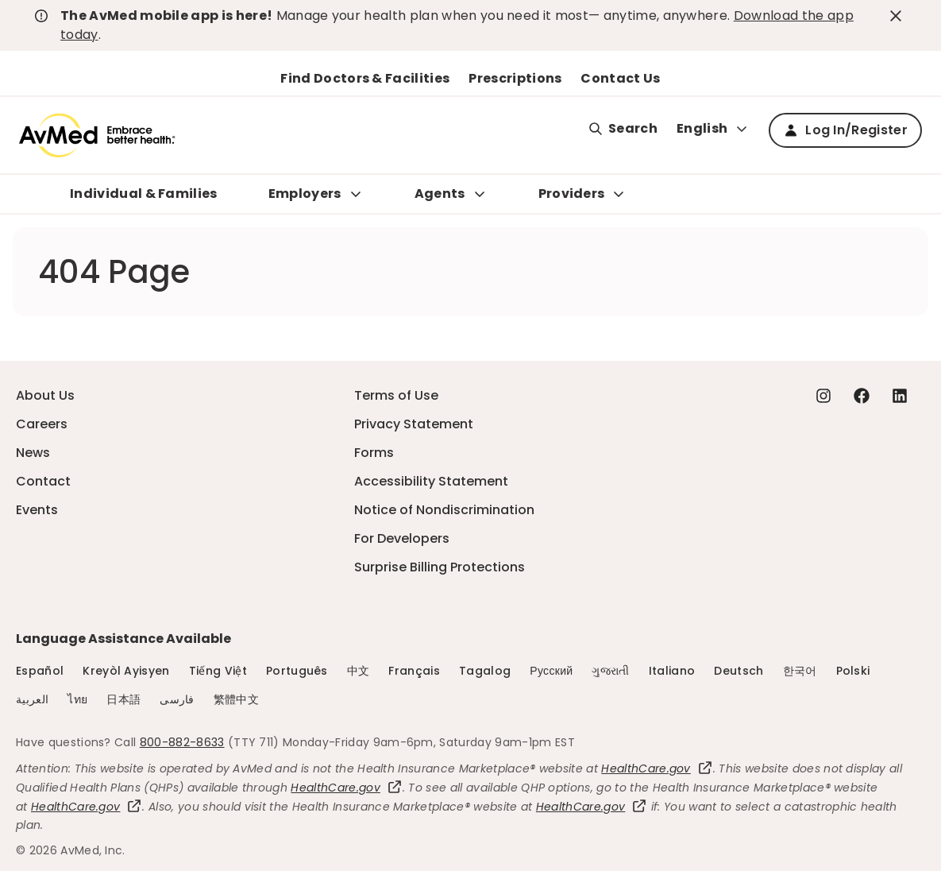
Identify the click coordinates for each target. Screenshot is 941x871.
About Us (45, 395)
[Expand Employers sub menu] (356, 194)
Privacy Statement (413, 424)
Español (40, 671)
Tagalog (485, 671)
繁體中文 (236, 699)
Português (297, 671)
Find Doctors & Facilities (364, 78)
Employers (304, 193)
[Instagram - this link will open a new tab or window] (823, 395)
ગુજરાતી (610, 671)
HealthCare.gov (656, 768)
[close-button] (898, 15)
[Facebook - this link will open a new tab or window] (861, 395)
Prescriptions (515, 78)
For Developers (401, 538)
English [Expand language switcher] (713, 128)
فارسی (177, 699)
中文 (358, 671)
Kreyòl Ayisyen (126, 671)
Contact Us (620, 78)
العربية (32, 699)
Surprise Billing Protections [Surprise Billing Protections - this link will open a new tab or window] (439, 567)
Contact (43, 481)
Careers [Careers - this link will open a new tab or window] (41, 424)
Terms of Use (396, 395)
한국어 (800, 671)
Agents (440, 193)
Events (37, 510)
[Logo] (97, 135)
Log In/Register (845, 130)
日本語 (123, 699)
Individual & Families (144, 193)
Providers (571, 193)
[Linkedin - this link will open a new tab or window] (899, 395)
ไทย (77, 699)
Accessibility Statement (431, 481)
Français (414, 671)
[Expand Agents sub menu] (480, 194)
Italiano (672, 671)
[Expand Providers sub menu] (619, 194)
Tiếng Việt (218, 671)
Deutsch (738, 671)
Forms (374, 452)
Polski (853, 671)
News (33, 452)
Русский (551, 671)
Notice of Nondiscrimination (444, 510)
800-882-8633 (182, 742)
